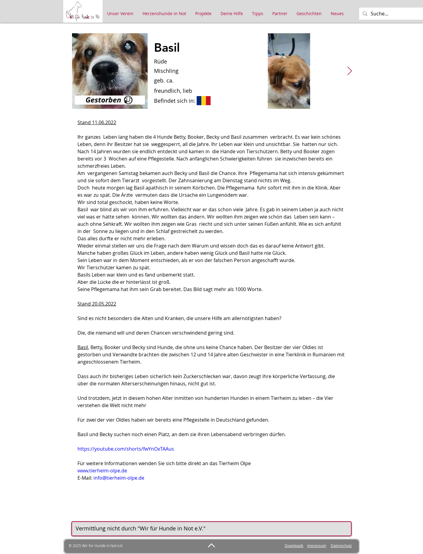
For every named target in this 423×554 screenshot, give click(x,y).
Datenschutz (341, 545)
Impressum (316, 545)
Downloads (294, 545)
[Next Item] (349, 71)
